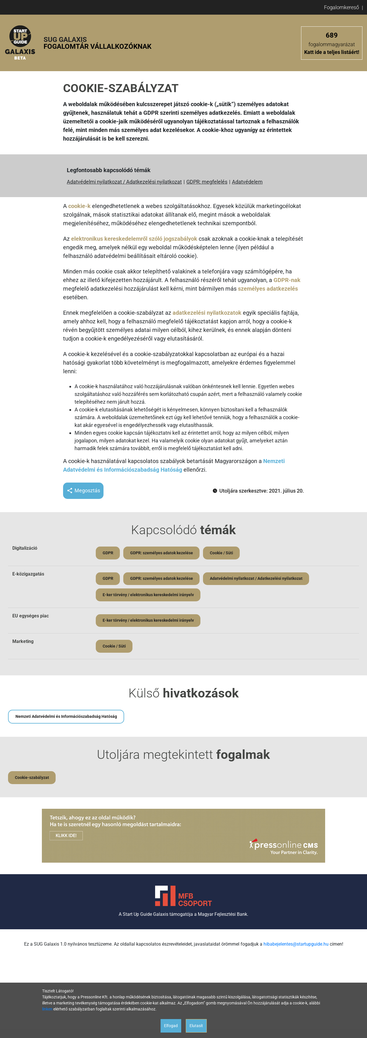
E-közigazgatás (28, 574)
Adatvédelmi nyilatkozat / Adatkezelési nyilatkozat (124, 182)
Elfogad (171, 1025)
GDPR (108, 553)
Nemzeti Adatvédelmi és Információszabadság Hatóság (66, 717)
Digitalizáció (24, 548)
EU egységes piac (30, 616)
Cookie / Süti (222, 553)
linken (47, 1009)
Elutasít (196, 1025)
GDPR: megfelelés (206, 182)
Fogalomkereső (341, 7)
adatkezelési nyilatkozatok (207, 312)
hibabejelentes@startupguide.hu (296, 945)
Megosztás (83, 490)
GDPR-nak (287, 280)
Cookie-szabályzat (32, 778)
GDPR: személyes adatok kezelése (161, 553)
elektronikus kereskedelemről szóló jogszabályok (134, 238)
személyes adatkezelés (268, 288)
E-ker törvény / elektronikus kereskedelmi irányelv (148, 595)
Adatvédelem (247, 182)
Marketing (23, 642)
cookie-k (79, 206)
